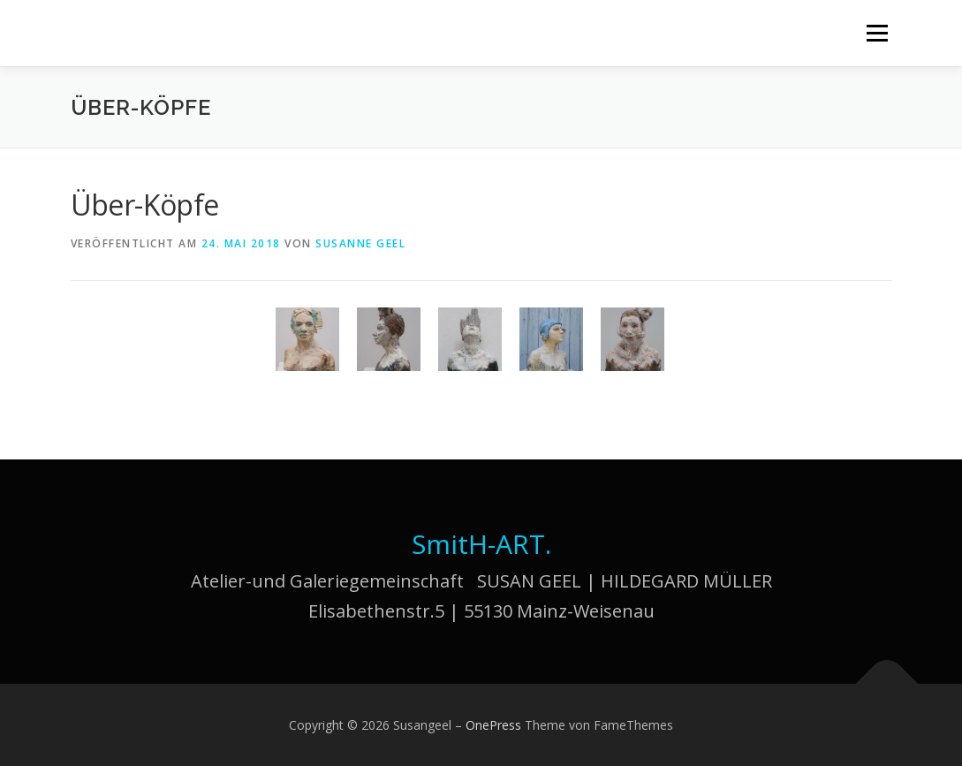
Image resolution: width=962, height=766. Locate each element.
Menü (876, 33)
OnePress (493, 725)
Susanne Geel (360, 243)
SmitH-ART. (481, 544)
